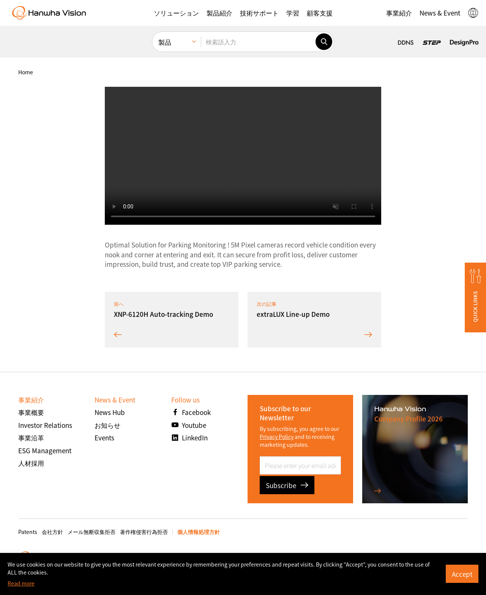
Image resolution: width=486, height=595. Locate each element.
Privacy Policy (276, 436)
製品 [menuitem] (164, 42)
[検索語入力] (258, 41)
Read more (21, 583)
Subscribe (287, 485)
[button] (176, 13)
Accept (462, 574)
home (25, 72)
